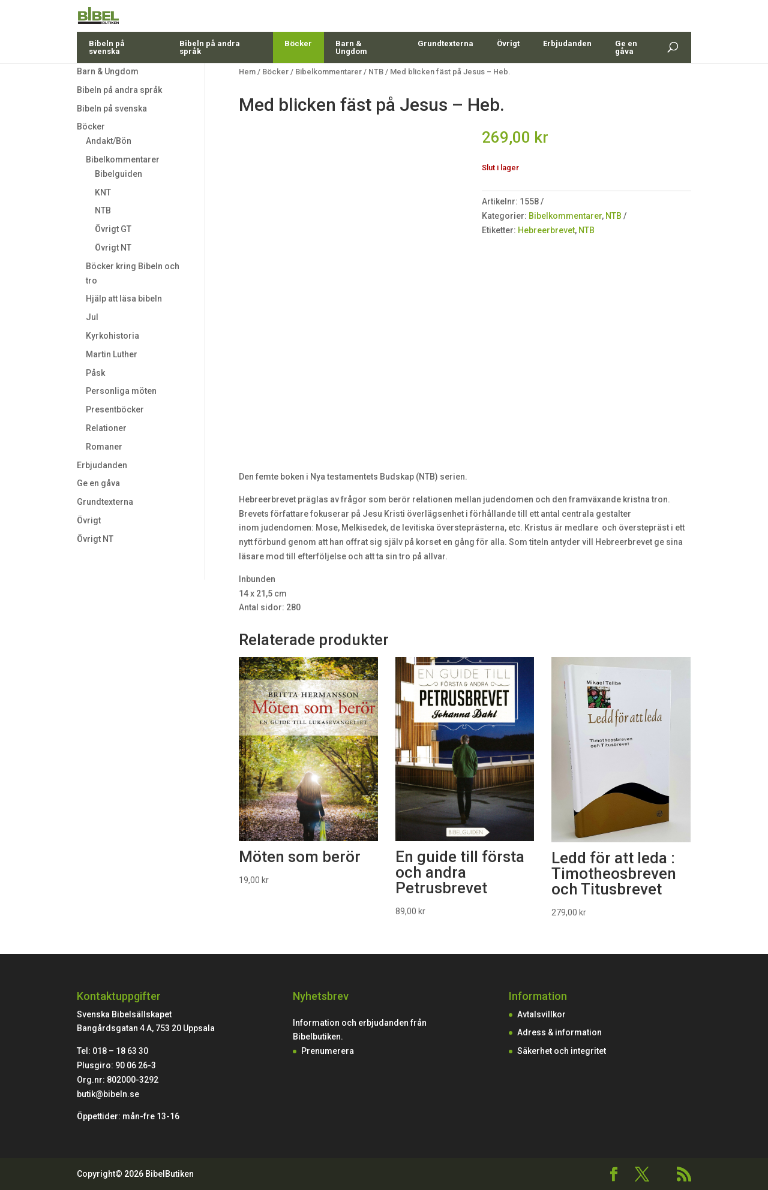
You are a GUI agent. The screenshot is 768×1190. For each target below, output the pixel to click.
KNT (103, 192)
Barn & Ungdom (351, 75)
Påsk (95, 373)
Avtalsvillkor (541, 1014)
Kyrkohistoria (112, 336)
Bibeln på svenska (107, 75)
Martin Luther (111, 354)
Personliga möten (121, 391)
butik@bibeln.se (108, 1094)
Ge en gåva (626, 75)
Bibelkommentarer (123, 159)
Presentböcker (115, 409)
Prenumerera (327, 1051)
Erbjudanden (567, 71)
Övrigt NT (113, 247)
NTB (103, 210)
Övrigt (508, 71)
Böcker (298, 71)
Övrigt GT (113, 229)
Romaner (104, 446)
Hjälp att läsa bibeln (124, 298)
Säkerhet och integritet (561, 1051)
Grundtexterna (445, 71)
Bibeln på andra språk (209, 75)
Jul (92, 317)
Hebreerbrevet (546, 230)
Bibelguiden (118, 174)
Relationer (106, 428)
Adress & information (559, 1032)
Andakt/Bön (108, 141)
